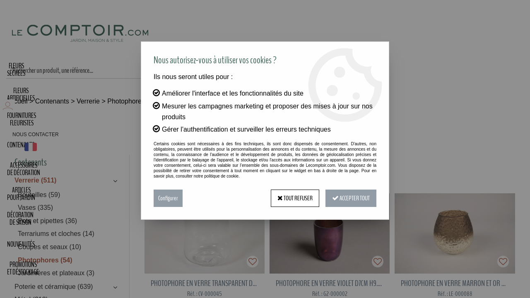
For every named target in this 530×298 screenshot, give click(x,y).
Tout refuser (295, 198)
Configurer (168, 198)
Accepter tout (351, 198)
